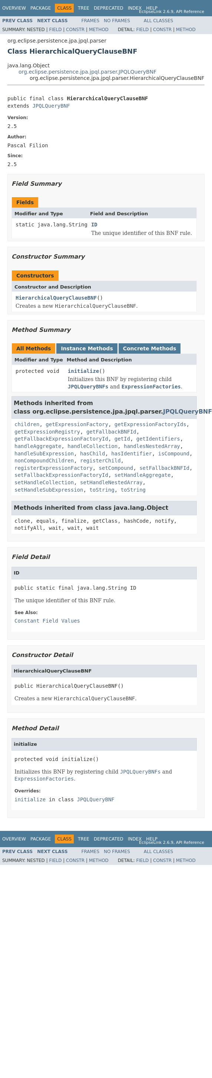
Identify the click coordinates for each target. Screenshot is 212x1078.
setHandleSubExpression (48, 490)
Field (55, 29)
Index (135, 8)
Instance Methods (87, 348)
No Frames (117, 20)
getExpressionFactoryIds (150, 424)
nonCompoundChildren (44, 461)
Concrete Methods (149, 348)
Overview (14, 8)
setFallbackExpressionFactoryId (61, 475)
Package (40, 8)
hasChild (92, 454)
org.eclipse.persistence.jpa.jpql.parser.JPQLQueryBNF (87, 72)
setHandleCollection (44, 482)
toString (101, 490)
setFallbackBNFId (164, 468)
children (26, 424)
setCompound (116, 468)
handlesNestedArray (152, 446)
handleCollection (92, 446)
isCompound (173, 454)
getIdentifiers (158, 439)
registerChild (100, 461)
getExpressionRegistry (47, 432)
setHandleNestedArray (111, 482)
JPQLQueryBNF (51, 106)
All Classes (158, 20)
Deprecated (108, 8)
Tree (83, 8)
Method (99, 29)
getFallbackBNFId (111, 432)
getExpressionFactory (77, 424)
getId (122, 439)
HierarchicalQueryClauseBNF (56, 298)
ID (94, 225)
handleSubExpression (44, 454)
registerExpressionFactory (53, 468)
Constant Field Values (47, 621)
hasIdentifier (131, 454)
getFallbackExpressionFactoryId (61, 439)
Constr (75, 29)
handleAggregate (37, 446)
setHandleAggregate (143, 475)
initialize (83, 371)
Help (152, 8)
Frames (91, 20)
